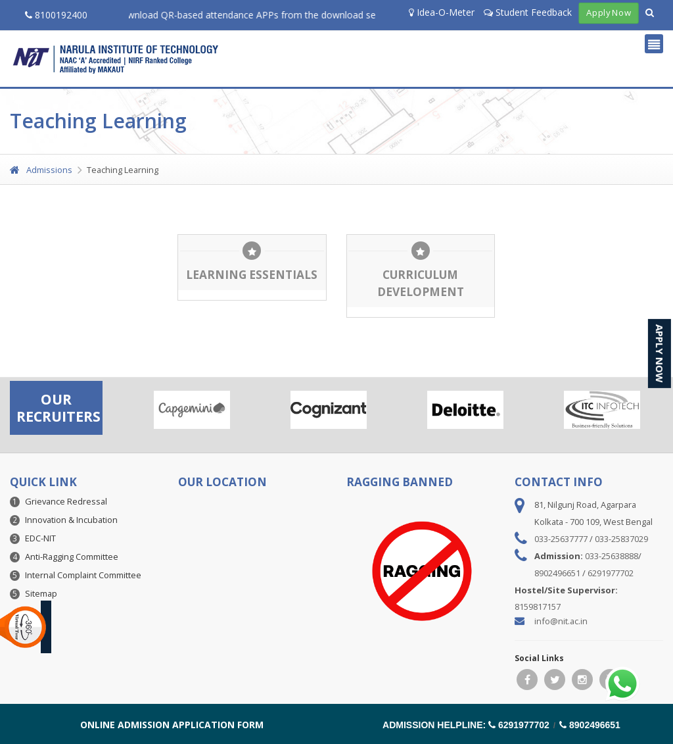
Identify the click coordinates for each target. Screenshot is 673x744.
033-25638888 (611, 556)
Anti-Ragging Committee (71, 556)
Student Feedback (528, 12)
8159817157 (538, 606)
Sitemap (41, 593)
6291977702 (611, 573)
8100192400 (56, 15)
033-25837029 (621, 539)
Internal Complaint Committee (83, 575)
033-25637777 (561, 539)
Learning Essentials (251, 274)
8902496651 (557, 573)
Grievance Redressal (66, 501)
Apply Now (608, 13)
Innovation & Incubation (71, 520)
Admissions (41, 170)
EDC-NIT (40, 538)
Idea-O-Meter (442, 12)
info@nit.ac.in (561, 621)
